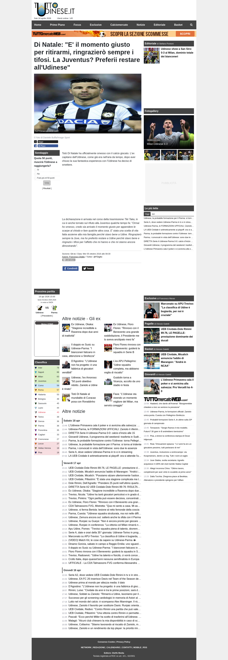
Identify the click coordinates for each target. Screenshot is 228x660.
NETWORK (86, 647)
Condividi (70, 268)
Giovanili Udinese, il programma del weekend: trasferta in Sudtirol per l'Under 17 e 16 (116, 436)
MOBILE (137, 647)
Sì (38, 169)
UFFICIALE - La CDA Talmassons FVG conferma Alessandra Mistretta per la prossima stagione (122, 563)
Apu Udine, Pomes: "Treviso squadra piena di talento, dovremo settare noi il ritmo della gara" (120, 528)
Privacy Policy (123, 642)
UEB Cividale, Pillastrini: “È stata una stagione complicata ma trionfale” (108, 479)
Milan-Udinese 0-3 (157, 144)
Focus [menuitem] (77, 24)
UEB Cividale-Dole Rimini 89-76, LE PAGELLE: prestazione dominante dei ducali (114, 468)
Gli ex (73, 254)
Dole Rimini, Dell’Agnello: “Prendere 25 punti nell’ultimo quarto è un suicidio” (111, 483)
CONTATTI (127, 647)
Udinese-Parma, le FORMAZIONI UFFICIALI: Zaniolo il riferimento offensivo (111, 429)
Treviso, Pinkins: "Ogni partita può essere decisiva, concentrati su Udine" (109, 498)
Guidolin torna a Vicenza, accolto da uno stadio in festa (126, 381)
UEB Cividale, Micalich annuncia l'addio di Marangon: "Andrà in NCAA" (108, 471)
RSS (145, 647)
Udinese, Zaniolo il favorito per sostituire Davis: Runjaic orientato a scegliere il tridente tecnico (121, 605)
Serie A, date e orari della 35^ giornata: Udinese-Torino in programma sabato (112, 532)
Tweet (88, 268)
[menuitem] (191, 25)
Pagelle (149, 323)
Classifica (41, 362)
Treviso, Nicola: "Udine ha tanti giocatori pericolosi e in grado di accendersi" (110, 494)
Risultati (47, 188)
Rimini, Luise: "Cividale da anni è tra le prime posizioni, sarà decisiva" (107, 590)
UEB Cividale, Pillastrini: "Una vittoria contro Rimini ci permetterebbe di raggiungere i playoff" (121, 613)
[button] (47, 182)
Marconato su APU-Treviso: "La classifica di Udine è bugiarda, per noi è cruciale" (114, 536)
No (38, 174)
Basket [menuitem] (178, 24)
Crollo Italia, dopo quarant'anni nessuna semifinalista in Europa (104, 559)
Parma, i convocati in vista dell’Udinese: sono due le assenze (103, 448)
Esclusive (150, 298)
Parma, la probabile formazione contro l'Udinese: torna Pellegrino (105, 440)
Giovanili (150, 374)
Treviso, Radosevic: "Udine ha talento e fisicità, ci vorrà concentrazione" (108, 555)
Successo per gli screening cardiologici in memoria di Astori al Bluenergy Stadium (114, 597)
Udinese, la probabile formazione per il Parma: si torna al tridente (105, 444)
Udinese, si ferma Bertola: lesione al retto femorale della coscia (104, 509)
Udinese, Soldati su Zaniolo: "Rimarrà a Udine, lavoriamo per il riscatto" (109, 594)
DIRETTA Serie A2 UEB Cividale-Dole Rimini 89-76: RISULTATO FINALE (110, 487)
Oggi (147, 214)
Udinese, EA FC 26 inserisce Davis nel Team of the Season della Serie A (109, 578)
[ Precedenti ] (47, 316)
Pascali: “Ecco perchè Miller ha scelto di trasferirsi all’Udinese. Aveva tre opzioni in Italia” (118, 616)
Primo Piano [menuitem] (57, 24)
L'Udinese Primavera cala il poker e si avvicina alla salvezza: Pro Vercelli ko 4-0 (113, 425)
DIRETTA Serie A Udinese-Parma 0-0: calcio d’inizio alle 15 (102, 433)
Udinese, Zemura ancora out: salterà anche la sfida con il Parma (105, 517)
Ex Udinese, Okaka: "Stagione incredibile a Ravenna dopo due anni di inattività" (113, 490)
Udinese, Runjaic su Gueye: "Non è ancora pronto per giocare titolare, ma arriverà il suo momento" (124, 521)
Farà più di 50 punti (46, 178)
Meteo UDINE (47, 324)
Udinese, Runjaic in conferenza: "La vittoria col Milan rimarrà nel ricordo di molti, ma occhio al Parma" (125, 525)
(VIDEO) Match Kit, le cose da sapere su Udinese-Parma (101, 540)
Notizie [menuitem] (141, 24)
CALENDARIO (113, 647)
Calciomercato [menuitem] (119, 24)
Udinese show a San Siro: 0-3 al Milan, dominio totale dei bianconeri (177, 53)
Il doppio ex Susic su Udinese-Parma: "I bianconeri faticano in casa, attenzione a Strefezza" (120, 547)
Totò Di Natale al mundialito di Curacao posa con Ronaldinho (83, 398)
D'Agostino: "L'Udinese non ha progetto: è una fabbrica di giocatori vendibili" (111, 586)
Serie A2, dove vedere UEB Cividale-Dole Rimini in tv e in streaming (107, 575)
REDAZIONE (99, 647)
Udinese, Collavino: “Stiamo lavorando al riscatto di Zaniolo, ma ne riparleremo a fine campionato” (123, 624)
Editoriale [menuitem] (159, 24)
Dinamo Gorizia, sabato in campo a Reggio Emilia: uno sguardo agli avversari (112, 544)
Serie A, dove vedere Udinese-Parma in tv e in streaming (100, 452)
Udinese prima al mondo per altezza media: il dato (97, 582)
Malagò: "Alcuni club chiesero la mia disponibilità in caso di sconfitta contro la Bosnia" (116, 620)
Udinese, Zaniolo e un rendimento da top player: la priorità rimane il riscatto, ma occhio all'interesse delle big (129, 628)
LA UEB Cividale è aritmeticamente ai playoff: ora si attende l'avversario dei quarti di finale (119, 455)
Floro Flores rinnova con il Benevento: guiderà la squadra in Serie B (127, 348)
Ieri (153, 214)
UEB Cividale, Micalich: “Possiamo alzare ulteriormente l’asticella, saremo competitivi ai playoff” (122, 475)
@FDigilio (97, 257)
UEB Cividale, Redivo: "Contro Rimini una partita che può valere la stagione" (111, 609)
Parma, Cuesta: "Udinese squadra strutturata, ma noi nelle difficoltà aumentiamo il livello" (118, 513)
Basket (149, 349)
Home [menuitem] (37, 24)
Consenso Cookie (106, 642)
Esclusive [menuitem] (96, 24)
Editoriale (151, 43)
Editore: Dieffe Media (114, 653)
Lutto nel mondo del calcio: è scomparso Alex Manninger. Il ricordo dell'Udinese (113, 601)
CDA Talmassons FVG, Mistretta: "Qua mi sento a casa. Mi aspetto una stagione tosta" (117, 506)
